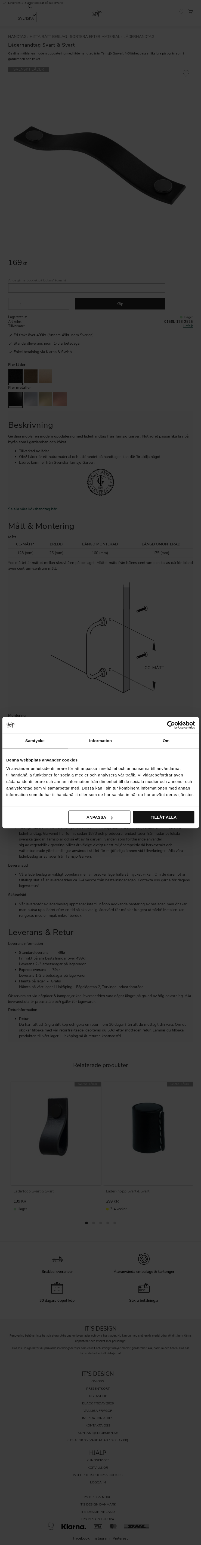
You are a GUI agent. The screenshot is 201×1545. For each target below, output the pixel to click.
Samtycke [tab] (35, 740)
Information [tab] (100, 740)
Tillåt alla (164, 817)
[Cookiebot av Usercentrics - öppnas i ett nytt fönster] (171, 725)
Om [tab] (166, 740)
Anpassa (99, 817)
